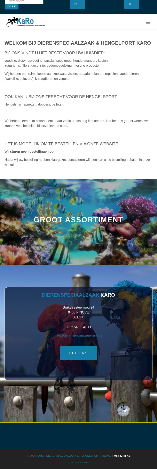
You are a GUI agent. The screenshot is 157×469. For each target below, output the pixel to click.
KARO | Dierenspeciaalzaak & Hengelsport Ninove (83, 455)
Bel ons (78, 353)
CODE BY (73, 462)
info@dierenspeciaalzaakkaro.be (78, 335)
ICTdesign (83, 462)
